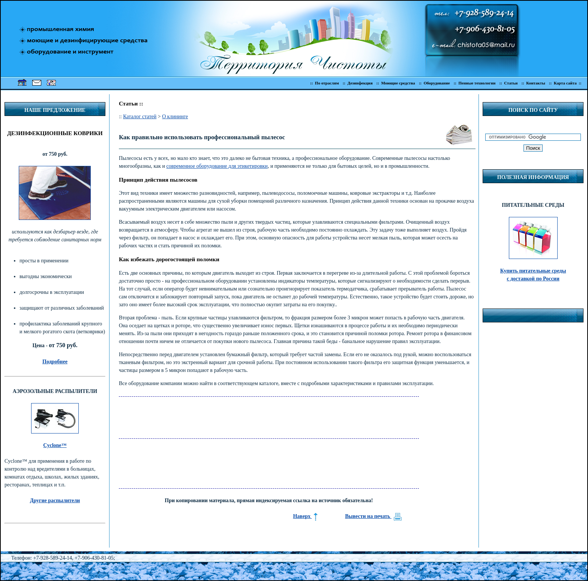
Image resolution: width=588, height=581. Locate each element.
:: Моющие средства (395, 83)
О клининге (175, 116)
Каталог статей (139, 116)
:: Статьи (508, 83)
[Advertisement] (255, 413)
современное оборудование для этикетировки (217, 166)
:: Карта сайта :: (566, 83)
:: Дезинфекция (358, 83)
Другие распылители (55, 500)
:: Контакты (533, 83)
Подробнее (55, 361)
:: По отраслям (324, 83)
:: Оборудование (434, 83)
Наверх (305, 516)
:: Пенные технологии (475, 83)
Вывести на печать (373, 516)
